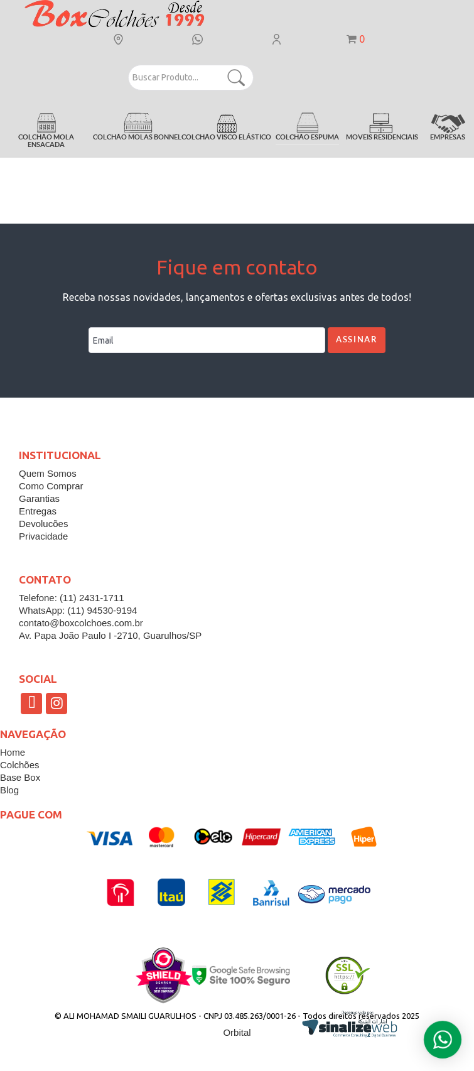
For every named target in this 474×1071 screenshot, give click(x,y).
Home (12, 752)
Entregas (38, 511)
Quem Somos (48, 473)
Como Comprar (51, 486)
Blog (9, 790)
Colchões (20, 764)
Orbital (236, 1032)
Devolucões (43, 523)
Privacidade (43, 536)
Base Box (20, 777)
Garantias (39, 498)
